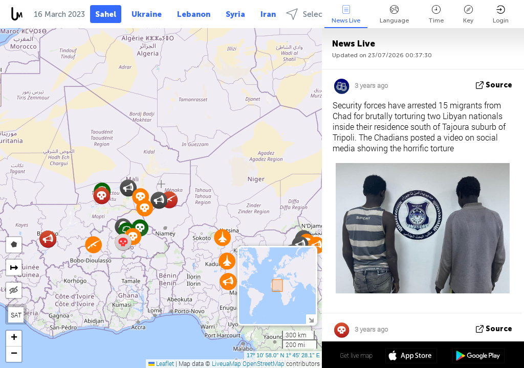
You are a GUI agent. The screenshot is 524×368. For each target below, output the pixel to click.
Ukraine (147, 14)
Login (501, 14)
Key (468, 14)
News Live (346, 14)
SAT (16, 315)
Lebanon (193, 14)
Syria (235, 14)
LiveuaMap (226, 363)
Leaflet (161, 363)
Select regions (320, 14)
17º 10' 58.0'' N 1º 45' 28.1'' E (283, 355)
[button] (145, 208)
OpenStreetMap (264, 363)
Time (436, 14)
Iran (268, 14)
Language (394, 14)
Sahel (105, 14)
